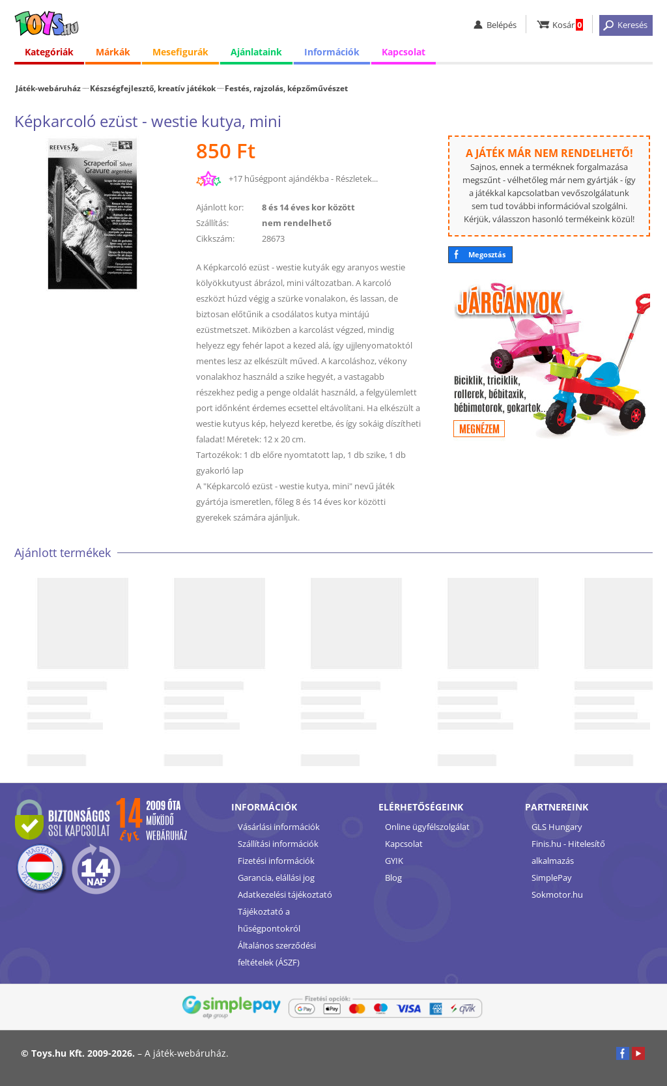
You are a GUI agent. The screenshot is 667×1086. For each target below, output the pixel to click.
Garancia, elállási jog (276, 877)
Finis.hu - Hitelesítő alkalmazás (568, 852)
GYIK (394, 860)
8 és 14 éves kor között (308, 207)
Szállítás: (212, 223)
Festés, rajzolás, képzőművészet (286, 88)
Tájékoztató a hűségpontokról (269, 920)
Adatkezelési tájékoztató (285, 894)
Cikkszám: (215, 238)
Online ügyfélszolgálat (427, 827)
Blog (393, 877)
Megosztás (486, 254)
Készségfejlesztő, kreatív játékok (153, 88)
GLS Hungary (557, 827)
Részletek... (356, 178)
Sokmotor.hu (557, 894)
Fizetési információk (276, 860)
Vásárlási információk (279, 827)
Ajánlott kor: (220, 207)
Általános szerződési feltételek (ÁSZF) (277, 953)
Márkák (113, 52)
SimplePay (552, 877)
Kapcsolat (403, 52)
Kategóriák (49, 52)
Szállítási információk (278, 844)
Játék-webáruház (48, 88)
